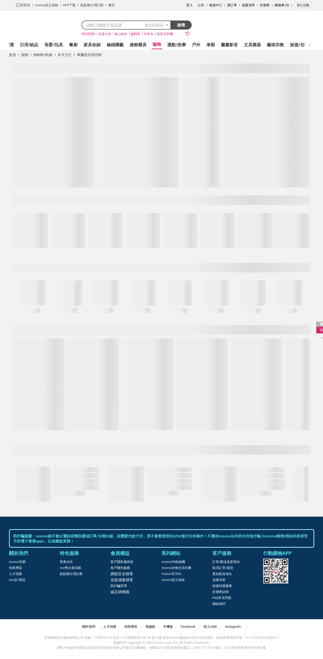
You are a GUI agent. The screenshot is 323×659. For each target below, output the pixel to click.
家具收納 (92, 45)
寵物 (157, 44)
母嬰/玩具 (53, 45)
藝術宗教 (275, 45)
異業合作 (66, 561)
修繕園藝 (115, 45)
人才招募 (15, 573)
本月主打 (65, 54)
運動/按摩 (176, 45)
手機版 (168, 626)
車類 (210, 45)
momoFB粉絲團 (173, 561)
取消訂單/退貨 (222, 567)
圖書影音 (229, 45)
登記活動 (302, 5)
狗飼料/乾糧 (43, 54)
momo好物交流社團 (176, 567)
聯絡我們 (218, 603)
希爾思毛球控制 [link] (89, 54)
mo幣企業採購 (70, 567)
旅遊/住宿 (299, 45)
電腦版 (150, 626)
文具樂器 (252, 45)
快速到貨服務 (222, 585)
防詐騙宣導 (119, 585)
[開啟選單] (309, 45)
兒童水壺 (104, 34)
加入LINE (210, 626)
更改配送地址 (222, 573)
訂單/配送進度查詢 (226, 561)
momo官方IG (171, 573)
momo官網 (17, 561)
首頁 (12, 54)
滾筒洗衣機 (165, 34)
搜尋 (181, 25)
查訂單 (232, 5)
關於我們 (88, 626)
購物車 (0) (282, 5)
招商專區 (15, 567)
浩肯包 (148, 34)
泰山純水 (120, 34)
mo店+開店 (17, 579)
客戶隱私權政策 (122, 561)
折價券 (265, 5)
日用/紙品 (29, 45)
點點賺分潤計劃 (71, 573)
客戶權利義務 (120, 567)
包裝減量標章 (122, 579)
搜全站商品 (156, 25)
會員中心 (215, 5)
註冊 (201, 5)
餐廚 (73, 45)
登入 (189, 5)
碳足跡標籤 (120, 591)
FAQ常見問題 (222, 597)
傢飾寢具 (138, 45)
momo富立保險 (172, 579)
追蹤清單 (248, 5)
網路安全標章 (122, 573)
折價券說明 (220, 591)
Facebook (188, 626)
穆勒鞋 (135, 34)
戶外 (196, 45)
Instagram (233, 626)
